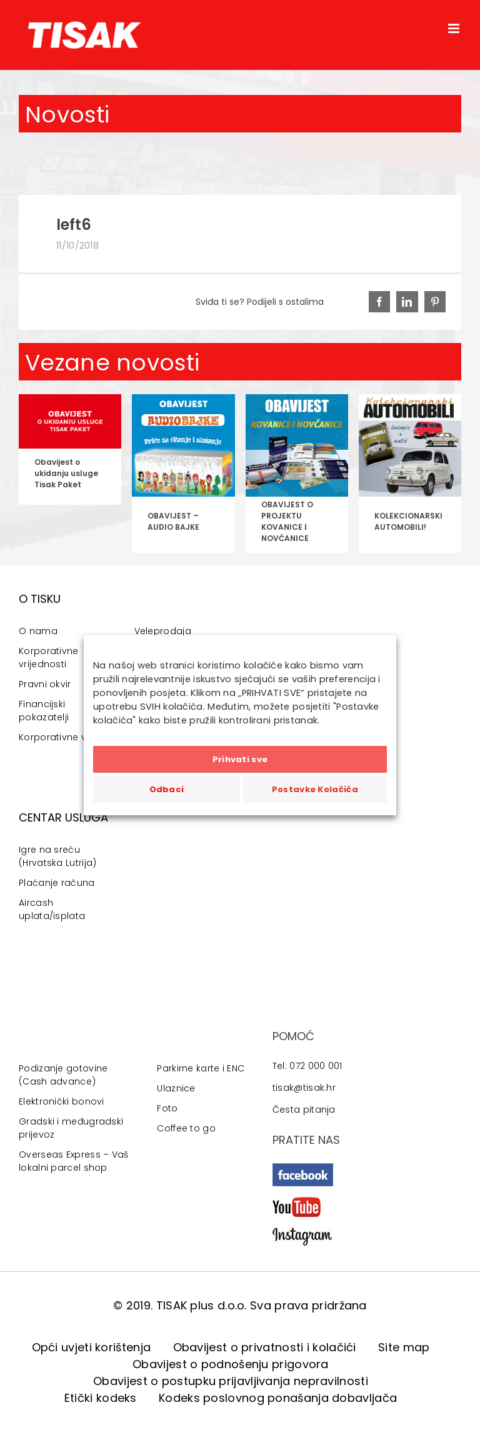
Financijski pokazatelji (44, 710)
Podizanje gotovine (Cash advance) (63, 1075)
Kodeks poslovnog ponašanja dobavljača (278, 1398)
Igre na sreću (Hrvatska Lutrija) (57, 856)
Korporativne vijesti (63, 737)
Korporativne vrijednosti (49, 657)
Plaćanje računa (57, 882)
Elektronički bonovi (61, 1101)
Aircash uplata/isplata (52, 909)
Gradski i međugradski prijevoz (71, 1128)
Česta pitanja (304, 1109)
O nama (38, 631)
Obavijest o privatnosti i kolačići (264, 1347)
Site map (403, 1347)
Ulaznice (176, 1088)
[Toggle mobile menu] (454, 28)
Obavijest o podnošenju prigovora (230, 1364)
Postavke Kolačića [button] (315, 789)
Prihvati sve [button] (240, 759)
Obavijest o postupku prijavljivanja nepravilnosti (230, 1381)
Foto (167, 1108)
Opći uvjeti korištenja (91, 1347)
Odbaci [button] (166, 789)
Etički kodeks (100, 1398)
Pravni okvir (45, 684)
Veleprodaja (162, 631)
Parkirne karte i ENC (200, 1068)
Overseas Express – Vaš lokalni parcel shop (74, 1161)
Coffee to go (186, 1128)
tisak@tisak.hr (304, 1087)
